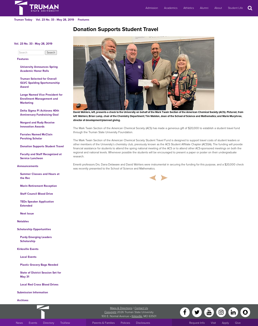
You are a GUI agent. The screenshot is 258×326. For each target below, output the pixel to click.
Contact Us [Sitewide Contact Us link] (141, 308)
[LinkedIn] (234, 312)
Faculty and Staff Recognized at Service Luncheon (41, 156)
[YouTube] (209, 312)
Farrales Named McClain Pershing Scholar (36, 136)
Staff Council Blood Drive (36, 193)
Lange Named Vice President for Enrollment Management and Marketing (41, 98)
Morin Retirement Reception (38, 186)
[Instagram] (221, 312)
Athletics (188, 8)
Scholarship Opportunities (34, 229)
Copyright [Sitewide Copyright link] (110, 312)
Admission (152, 8)
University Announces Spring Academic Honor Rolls (39, 69)
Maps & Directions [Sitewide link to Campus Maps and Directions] (121, 308)
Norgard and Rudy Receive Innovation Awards (37, 124)
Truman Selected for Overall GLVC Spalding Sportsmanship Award (40, 83)
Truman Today (23, 19)
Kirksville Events (27, 249)
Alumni (204, 8)
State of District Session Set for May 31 (40, 274)
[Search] (31, 52)
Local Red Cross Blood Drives (39, 284)
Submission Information (32, 292)
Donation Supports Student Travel (42, 146)
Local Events (28, 257)
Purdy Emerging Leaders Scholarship (36, 239)
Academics (170, 8)
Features (83, 19)
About (218, 8)
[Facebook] (185, 312)
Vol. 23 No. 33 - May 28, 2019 (55, 19)
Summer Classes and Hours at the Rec (39, 176)
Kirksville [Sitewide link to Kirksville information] (137, 316)
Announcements (27, 166)
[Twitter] (197, 312)
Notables (23, 221)
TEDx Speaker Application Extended (37, 203)
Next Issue (27, 213)
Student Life (235, 8)
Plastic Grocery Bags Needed (39, 264)
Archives (22, 300)
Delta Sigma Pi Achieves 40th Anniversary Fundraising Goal (39, 112)
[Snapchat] (245, 312)
